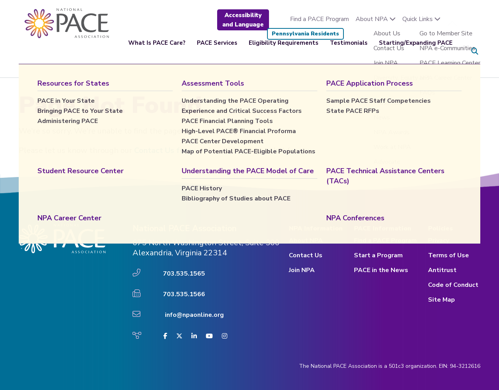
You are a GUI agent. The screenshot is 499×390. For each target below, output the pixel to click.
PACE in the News (381, 270)
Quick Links (421, 19)
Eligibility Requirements (284, 51)
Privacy (438, 240)
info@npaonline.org (194, 315)
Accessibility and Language (243, 19)
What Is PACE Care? (157, 51)
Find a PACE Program (319, 19)
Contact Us (305, 255)
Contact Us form (164, 150)
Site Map (441, 299)
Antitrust (442, 270)
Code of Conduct (453, 285)
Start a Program (378, 255)
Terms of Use (448, 255)
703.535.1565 (184, 273)
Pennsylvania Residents (305, 33)
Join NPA (302, 270)
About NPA (376, 19)
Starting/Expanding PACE (416, 51)
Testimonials (349, 51)
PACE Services (217, 51)
